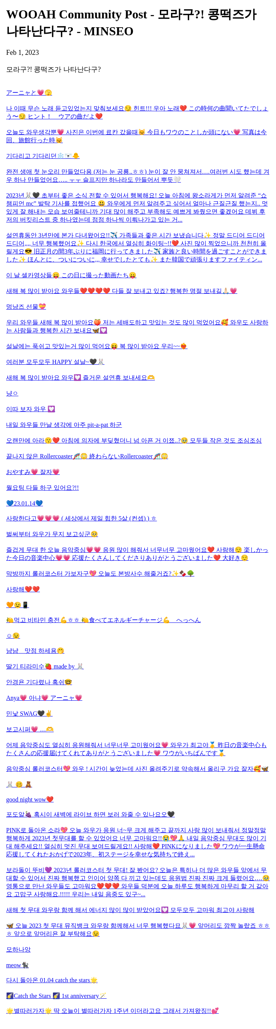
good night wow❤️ (30, 799)
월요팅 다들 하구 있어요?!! (42, 487)
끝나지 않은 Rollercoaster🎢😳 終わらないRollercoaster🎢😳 (87, 456)
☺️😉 (13, 635)
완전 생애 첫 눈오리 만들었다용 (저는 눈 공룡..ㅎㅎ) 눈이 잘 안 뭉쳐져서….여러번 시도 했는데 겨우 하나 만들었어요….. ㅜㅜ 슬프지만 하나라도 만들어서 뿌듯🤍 (137, 175)
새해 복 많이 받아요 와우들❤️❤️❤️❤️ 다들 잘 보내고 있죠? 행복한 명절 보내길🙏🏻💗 (121, 291)
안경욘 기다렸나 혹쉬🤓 (39, 682)
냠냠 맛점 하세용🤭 (35, 650)
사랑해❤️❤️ (23, 589)
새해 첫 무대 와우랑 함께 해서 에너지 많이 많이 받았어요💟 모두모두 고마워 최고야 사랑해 (130, 910)
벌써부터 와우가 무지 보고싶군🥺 (52, 534)
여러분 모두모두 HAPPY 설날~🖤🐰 (55, 362)
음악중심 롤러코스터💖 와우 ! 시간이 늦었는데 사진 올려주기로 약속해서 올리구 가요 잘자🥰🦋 (137, 769)
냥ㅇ (12, 393)
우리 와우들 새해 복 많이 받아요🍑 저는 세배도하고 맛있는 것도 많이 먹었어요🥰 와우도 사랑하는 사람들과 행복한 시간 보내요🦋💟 (137, 326)
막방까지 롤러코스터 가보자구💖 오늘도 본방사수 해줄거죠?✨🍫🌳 (100, 573)
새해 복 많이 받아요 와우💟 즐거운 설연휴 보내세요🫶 (80, 377)
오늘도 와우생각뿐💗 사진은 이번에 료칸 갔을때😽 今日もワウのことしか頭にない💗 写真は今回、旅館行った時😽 (136, 136)
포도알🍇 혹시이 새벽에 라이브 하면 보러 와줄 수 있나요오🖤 (90, 814)
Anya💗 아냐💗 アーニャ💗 (44, 698)
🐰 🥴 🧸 (19, 784)
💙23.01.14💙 (24, 503)
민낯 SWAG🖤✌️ (29, 713)
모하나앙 (18, 949)
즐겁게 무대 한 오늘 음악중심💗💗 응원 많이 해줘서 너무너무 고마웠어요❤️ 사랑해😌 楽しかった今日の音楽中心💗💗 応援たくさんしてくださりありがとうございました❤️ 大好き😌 (137, 554)
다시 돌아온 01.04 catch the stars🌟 (52, 980)
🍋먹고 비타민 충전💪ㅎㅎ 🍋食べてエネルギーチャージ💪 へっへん (103, 620)
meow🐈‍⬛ (17, 965)
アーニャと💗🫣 (29, 92)
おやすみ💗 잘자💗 (33, 472)
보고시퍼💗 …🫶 (30, 729)
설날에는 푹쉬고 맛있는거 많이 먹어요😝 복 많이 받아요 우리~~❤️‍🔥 (96, 346)
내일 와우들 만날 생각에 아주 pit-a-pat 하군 (64, 424)
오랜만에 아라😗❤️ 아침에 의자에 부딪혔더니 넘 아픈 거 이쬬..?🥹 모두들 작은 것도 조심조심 (134, 440)
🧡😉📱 (17, 605)
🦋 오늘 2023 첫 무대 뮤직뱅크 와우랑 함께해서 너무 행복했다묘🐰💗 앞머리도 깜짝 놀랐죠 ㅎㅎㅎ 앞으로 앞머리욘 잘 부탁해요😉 (138, 929)
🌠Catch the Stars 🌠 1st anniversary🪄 (56, 996)
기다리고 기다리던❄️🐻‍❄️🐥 (43, 156)
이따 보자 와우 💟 (30, 409)
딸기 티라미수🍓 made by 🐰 (45, 666)
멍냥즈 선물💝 (26, 306)
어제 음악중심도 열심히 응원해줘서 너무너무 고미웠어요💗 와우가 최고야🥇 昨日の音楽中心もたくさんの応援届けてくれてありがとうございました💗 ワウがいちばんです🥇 (136, 749)
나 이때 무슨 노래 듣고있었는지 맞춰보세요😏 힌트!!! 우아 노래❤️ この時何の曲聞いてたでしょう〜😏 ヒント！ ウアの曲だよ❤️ (137, 112)
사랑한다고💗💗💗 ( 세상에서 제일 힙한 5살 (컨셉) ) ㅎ (81, 518)
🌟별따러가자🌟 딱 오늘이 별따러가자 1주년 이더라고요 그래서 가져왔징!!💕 (112, 1011)
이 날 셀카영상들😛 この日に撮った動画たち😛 (71, 275)
